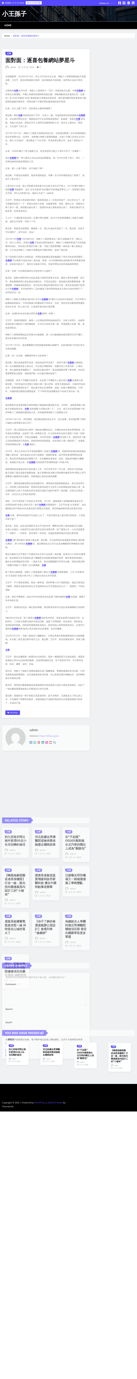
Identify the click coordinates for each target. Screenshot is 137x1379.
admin (13, 343)
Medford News (55, 1102)
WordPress (39, 1102)
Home (8, 25)
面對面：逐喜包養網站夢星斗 (26, 37)
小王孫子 (14, 13)
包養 (16, 367)
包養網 (80, 367)
